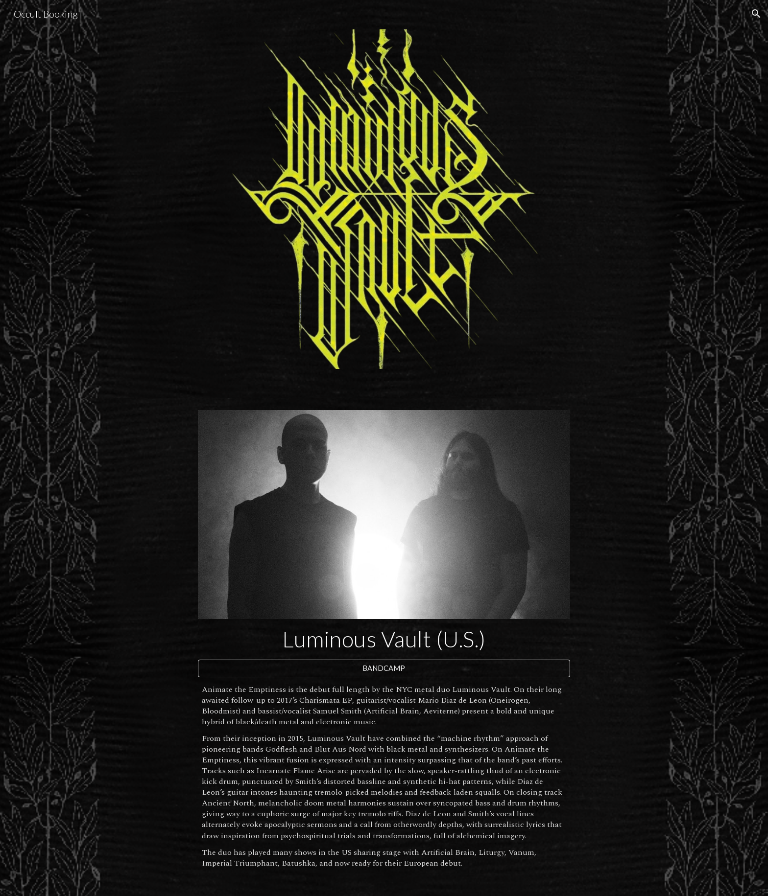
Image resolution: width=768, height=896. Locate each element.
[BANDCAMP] (384, 668)
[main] (384, 639)
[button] (756, 13)
